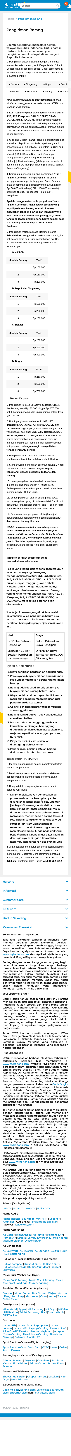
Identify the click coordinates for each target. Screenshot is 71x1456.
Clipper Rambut (37, 1376)
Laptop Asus (25, 1325)
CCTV (45, 1347)
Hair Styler (19, 1376)
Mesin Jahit (60, 1237)
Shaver (7, 1376)
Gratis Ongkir (60, 1084)
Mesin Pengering (38, 1283)
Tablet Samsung (29, 1312)
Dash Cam (34, 1347)
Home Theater (11, 1218)
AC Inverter (26, 1250)
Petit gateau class (44, 1392)
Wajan (52, 1293)
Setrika (21, 1237)
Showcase (9, 1269)
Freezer (55, 1266)
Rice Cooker (39, 1293)
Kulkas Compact (12, 1264)
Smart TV (18, 1208)
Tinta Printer (20, 1363)
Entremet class (18, 1392)
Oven (43, 1296)
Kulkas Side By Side (14, 1266)
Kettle (52, 1296)
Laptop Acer (41, 1325)
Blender (8, 1293)
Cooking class (11, 1389)
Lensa (54, 1347)
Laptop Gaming (38, 1328)
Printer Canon (38, 1363)
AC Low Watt (10, 1250)
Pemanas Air (55, 1234)
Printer (7, 1360)
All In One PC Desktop (16, 1331)
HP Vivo (63, 1309)
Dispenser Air (33, 1240)
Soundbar (28, 1218)
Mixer (17, 1293)
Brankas (18, 1360)
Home (10, 18)
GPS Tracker (10, 1315)
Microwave (31, 1296)
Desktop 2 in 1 (58, 1328)
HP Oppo (50, 1309)
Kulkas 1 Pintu (32, 1264)
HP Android (10, 1309)
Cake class (43, 1389)
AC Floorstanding (14, 1253)
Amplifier (8, 1221)
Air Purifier (39, 1234)
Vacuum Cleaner (13, 1240)
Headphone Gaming (35, 1334)
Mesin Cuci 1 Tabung (15, 1280)
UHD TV (30, 1208)
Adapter (59, 1331)
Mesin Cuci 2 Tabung (41, 1280)
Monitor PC (33, 1337)
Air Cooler (8, 1234)
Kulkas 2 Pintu (51, 1264)
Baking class (27, 1389)
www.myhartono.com (16, 954)
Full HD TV (43, 1208)
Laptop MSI (20, 1328)
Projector (30, 1360)
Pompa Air (9, 1237)
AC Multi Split (59, 1250)
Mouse (35, 1331)
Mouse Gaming (12, 1334)
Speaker (54, 1218)
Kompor (62, 1293)
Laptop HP (9, 1325)
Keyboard (46, 1331)
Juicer (26, 1293)
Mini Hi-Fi (42, 1218)
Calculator (43, 1360)
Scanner (8, 1366)
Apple (22, 1309)
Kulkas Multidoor (38, 1266)
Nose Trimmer (19, 1379)
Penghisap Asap (14, 1296)
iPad (44, 1312)
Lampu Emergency (39, 1237)
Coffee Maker (10, 1299)
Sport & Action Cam (14, 1347)
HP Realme (11, 1312)
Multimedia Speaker (44, 1221)
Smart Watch (56, 1312)
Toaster (62, 1296)
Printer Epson (56, 1363)
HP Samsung (36, 1309)
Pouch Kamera (11, 1350)
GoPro (63, 1347)
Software (20, 1337)
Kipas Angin (23, 1234)
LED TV (7, 1208)
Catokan (54, 1376)
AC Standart (42, 1250)
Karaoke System (24, 1224)
